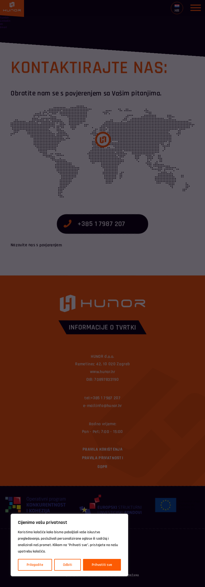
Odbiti (67, 564)
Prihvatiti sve (102, 564)
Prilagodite (35, 564)
